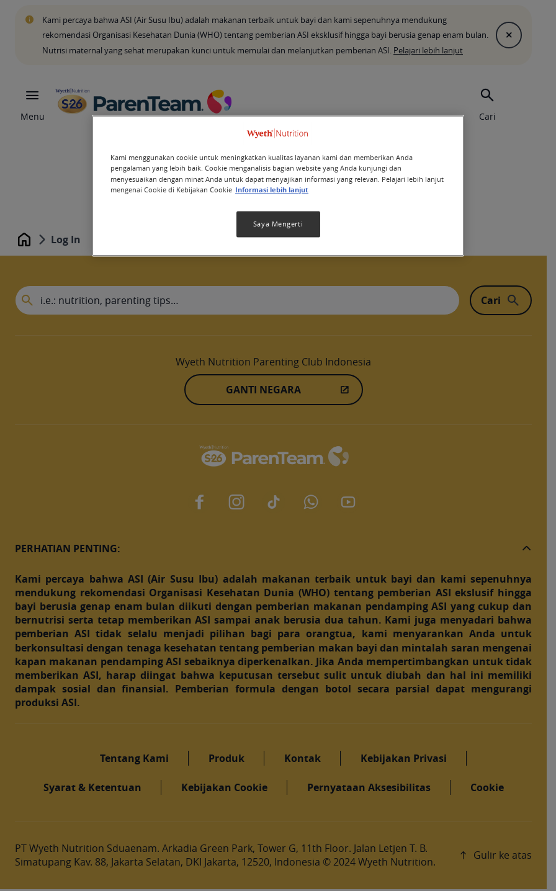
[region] (278, 185)
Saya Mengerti (278, 223)
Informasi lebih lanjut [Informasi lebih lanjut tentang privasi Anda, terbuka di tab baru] (271, 190)
